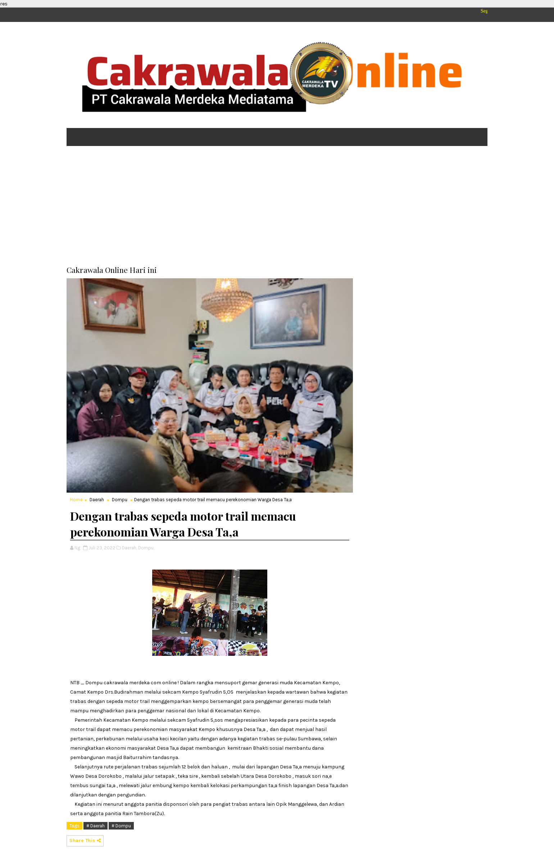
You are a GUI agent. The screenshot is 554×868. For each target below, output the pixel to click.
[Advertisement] (277, 207)
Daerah (97, 499)
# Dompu (121, 825)
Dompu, (146, 548)
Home (76, 499)
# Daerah (95, 825)
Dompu (119, 499)
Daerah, (129, 548)
